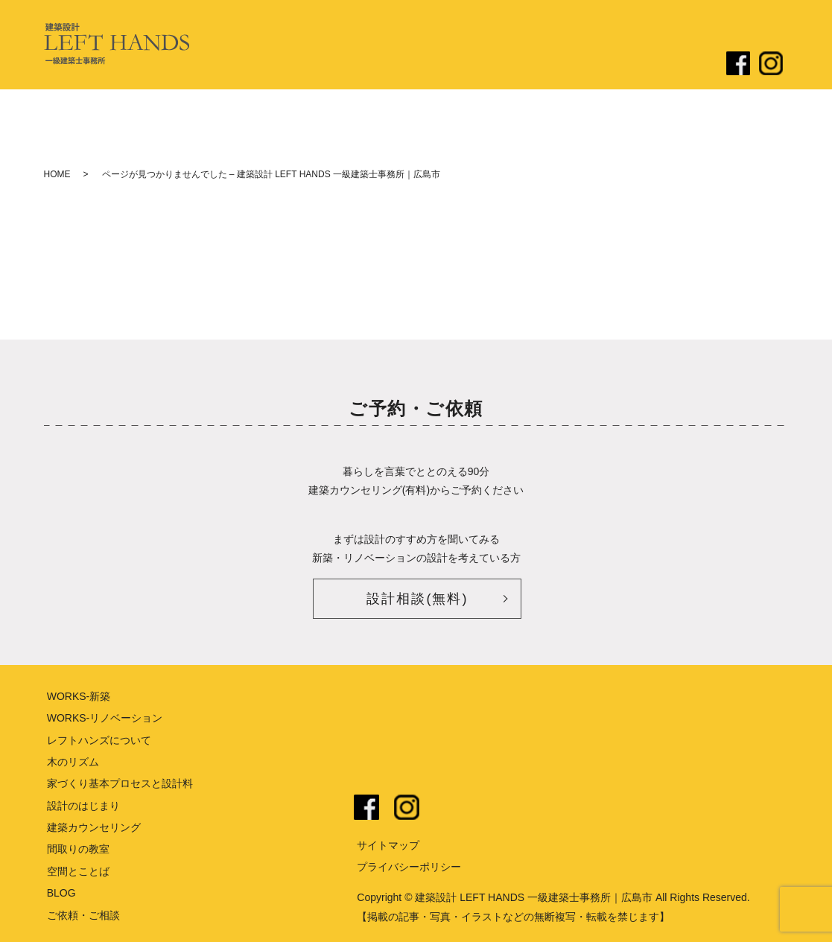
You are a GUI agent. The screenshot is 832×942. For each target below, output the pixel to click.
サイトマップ (388, 845)
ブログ (610, 65)
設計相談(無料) (417, 598)
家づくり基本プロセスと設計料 (120, 783)
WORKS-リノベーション (105, 718)
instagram (406, 807)
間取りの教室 (78, 849)
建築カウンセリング (94, 827)
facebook (366, 807)
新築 (487, 65)
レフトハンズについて (326, 65)
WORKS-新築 (79, 696)
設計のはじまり (427, 65)
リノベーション (546, 65)
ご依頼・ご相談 (675, 65)
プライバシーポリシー (409, 867)
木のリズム (73, 762)
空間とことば (78, 871)
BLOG (61, 893)
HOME (57, 174)
